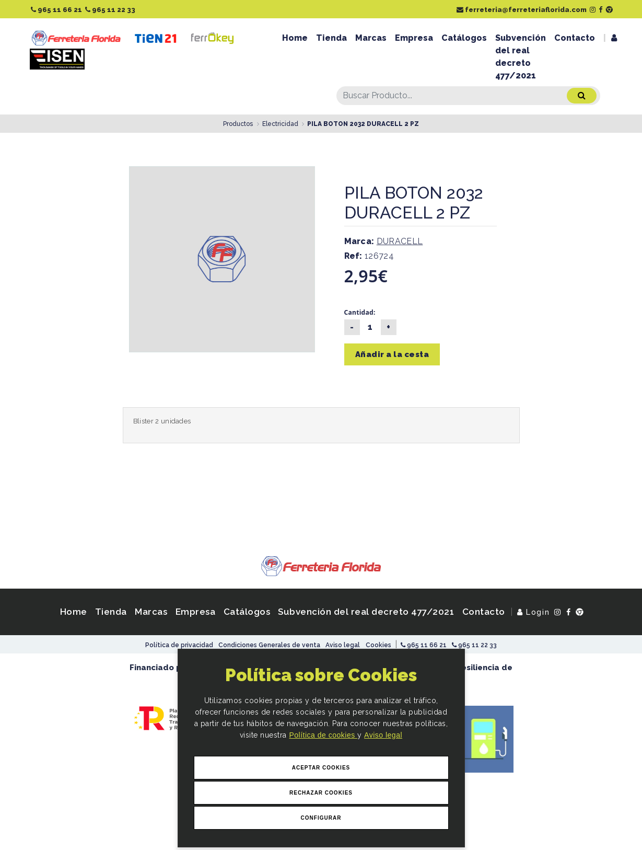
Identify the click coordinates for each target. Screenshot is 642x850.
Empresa (414, 38)
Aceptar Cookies (321, 768)
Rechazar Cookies (321, 793)
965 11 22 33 (110, 10)
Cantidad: (360, 312)
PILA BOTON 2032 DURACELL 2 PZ (363, 124)
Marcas (371, 38)
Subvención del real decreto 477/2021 (520, 57)
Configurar (321, 818)
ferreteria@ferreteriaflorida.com (522, 10)
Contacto (574, 38)
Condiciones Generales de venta (269, 645)
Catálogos (464, 38)
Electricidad (280, 124)
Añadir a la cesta (392, 354)
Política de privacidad (179, 645)
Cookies (378, 645)
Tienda (331, 38)
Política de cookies (323, 735)
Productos (238, 124)
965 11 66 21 (56, 10)
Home (295, 38)
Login (533, 611)
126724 (369, 256)
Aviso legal (383, 735)
